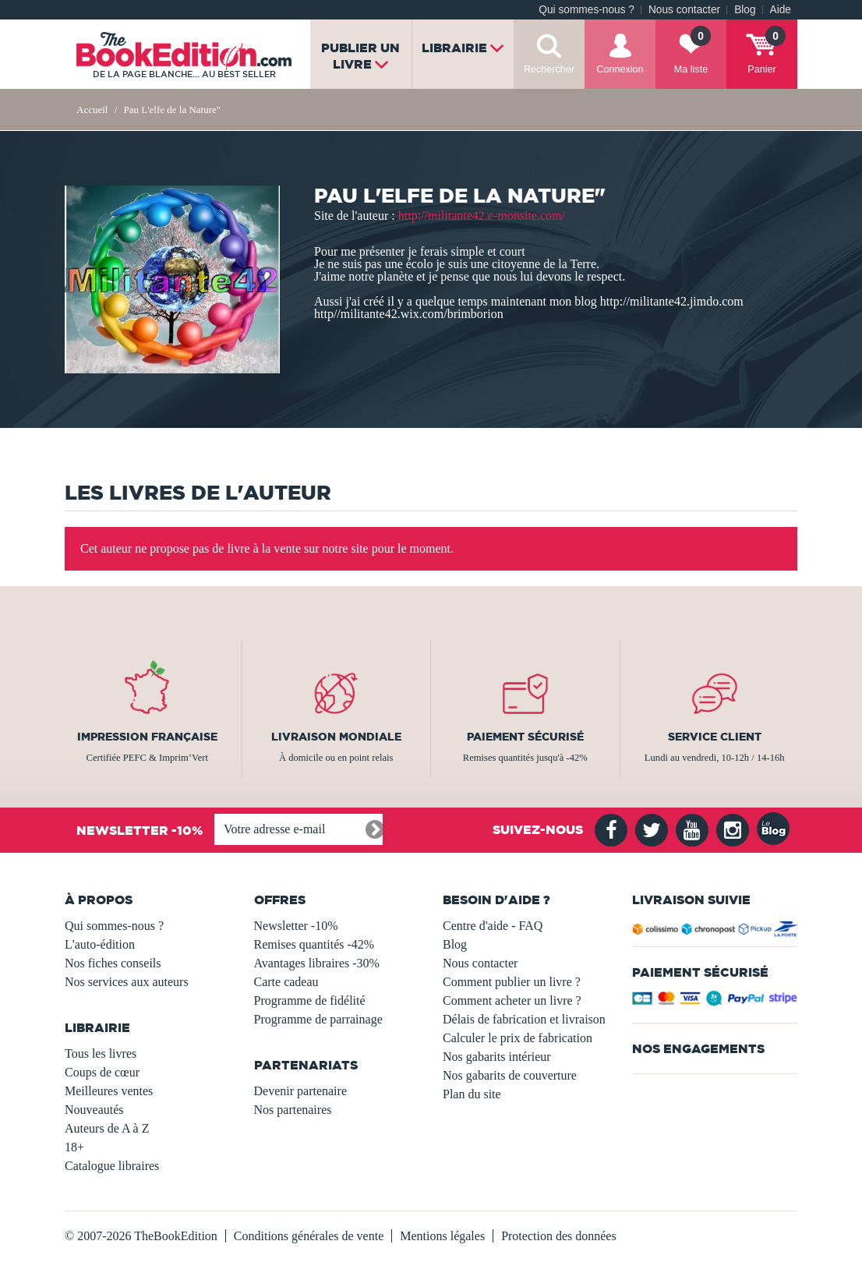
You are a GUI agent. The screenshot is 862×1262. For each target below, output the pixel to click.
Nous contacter (684, 10)
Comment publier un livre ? (512, 981)
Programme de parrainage (318, 1019)
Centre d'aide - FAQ (492, 925)
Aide (780, 10)
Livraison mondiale (336, 736)
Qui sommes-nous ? (586, 10)
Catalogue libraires (112, 1165)
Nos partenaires (293, 1109)
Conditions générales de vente (308, 1236)
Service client (714, 736)
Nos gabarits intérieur (497, 1056)
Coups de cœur (102, 1072)
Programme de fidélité (310, 1000)
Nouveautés (94, 1109)
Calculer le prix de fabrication (517, 1038)
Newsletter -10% (296, 925)
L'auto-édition (100, 944)
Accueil (92, 109)
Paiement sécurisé (525, 736)
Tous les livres (100, 1053)
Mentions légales (442, 1236)
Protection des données (558, 1236)
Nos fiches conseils (113, 963)
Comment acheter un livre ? (512, 1000)
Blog (744, 10)
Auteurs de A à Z (107, 1128)
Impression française (147, 736)
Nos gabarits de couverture (510, 1075)
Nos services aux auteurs (127, 981)
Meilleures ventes (109, 1091)
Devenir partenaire (300, 1091)
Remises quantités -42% (314, 944)
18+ (74, 1147)
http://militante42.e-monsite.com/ (481, 215)
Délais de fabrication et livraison (524, 1019)
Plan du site (472, 1094)
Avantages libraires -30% (317, 963)
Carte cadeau (286, 981)
